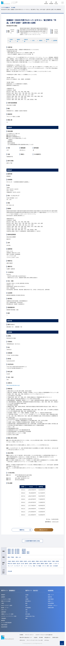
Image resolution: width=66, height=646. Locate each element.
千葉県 (53, 561)
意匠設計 (24, 549)
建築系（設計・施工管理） (14, 549)
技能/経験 (25, 40)
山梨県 (30, 564)
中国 (34, 566)
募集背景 (17, 40)
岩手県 (17, 561)
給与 (32, 40)
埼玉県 (49, 561)
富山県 (18, 564)
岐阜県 (38, 564)
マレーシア (10, 566)
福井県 (26, 564)
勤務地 (39, 40)
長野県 (34, 564)
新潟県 (14, 564)
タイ (22, 566)
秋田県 (25, 561)
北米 (51, 566)
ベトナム (30, 566)
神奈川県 (10, 564)
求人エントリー (43, 530)
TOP (62, 644)
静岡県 (42, 564)
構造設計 (24, 551)
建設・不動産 (11, 557)
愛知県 (46, 564)
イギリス (44, 566)
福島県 (33, 561)
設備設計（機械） (26, 552)
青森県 (13, 561)
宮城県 (21, 561)
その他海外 (55, 566)
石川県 (22, 564)
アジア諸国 (38, 566)
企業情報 (54, 40)
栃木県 (41, 561)
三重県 (50, 564)
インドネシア (17, 566)
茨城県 (37, 561)
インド (25, 566)
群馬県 (45, 561)
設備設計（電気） (26, 553)
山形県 (29, 561)
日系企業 (10, 571)
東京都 (57, 561)
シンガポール (56, 564)
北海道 (9, 561)
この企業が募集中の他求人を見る (32, 541)
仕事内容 (10, 40)
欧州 (48, 566)
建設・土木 (18, 557)
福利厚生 (46, 40)
